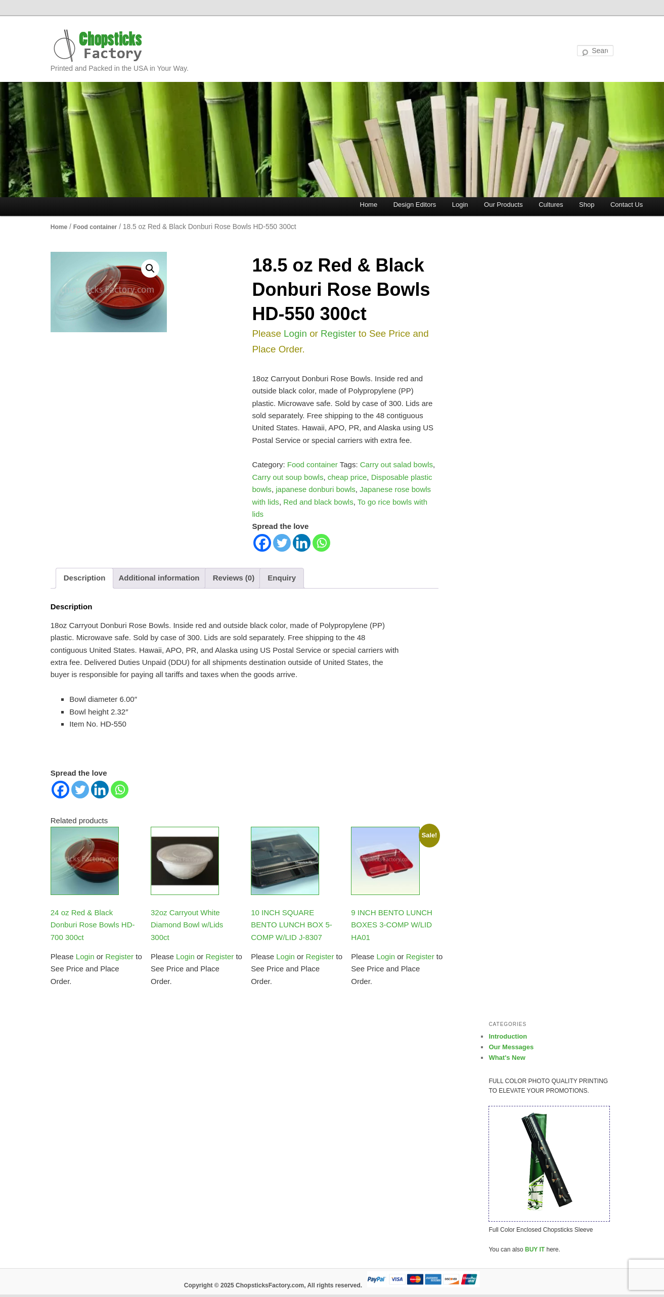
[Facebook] (262, 543)
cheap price (347, 477)
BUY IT (535, 1249)
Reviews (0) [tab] (234, 577)
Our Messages (511, 1047)
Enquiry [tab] (282, 577)
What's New (507, 1057)
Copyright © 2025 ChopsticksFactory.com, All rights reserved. (273, 1285)
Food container (95, 227)
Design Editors (414, 204)
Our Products (503, 204)
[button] (150, 268)
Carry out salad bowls (396, 464)
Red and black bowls (318, 502)
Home (369, 204)
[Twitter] (282, 543)
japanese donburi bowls (316, 489)
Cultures (551, 204)
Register (337, 333)
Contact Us (626, 204)
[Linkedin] (302, 543)
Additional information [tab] (158, 577)
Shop (586, 204)
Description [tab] (85, 577)
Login (460, 204)
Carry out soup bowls (288, 477)
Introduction (508, 1036)
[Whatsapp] (321, 543)
